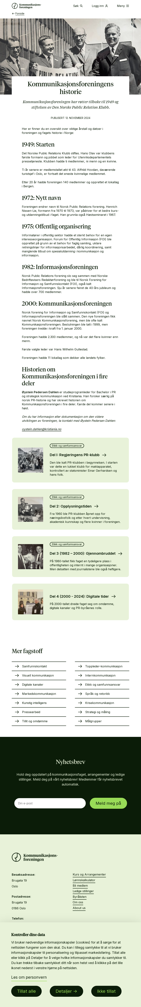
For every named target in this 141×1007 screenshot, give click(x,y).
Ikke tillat (106, 991)
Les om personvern (29, 977)
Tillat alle (26, 991)
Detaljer (64, 991)
